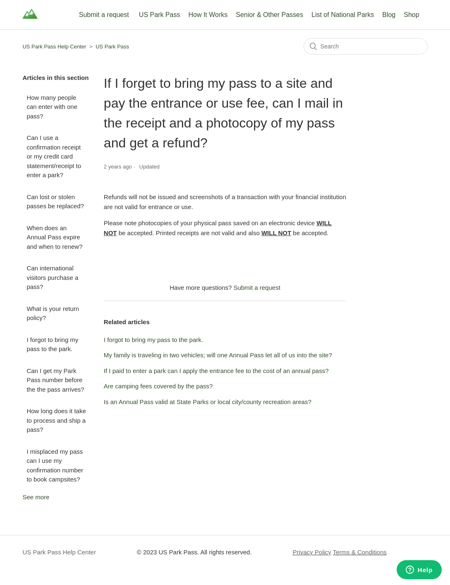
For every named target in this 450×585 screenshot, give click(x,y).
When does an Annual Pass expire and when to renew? (54, 237)
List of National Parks (342, 14)
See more (35, 497)
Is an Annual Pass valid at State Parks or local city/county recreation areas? (207, 401)
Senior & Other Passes (269, 14)
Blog (388, 14)
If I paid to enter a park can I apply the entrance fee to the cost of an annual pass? (216, 370)
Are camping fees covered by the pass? (158, 386)
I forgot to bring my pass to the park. (52, 344)
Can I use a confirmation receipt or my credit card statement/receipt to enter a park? (53, 156)
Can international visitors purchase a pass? (52, 277)
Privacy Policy (311, 552)
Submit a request (104, 14)
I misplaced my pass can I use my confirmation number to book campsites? (54, 465)
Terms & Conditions (360, 552)
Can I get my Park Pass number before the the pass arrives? (55, 380)
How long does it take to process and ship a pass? (56, 420)
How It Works (207, 14)
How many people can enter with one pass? (51, 107)
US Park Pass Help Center (54, 46)
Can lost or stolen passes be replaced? (55, 201)
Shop (411, 14)
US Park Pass (159, 14)
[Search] (366, 46)
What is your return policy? (52, 313)
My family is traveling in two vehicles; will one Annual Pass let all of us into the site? (218, 355)
